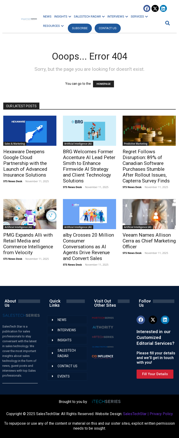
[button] (167, 23)
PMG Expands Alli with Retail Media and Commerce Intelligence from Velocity (28, 243)
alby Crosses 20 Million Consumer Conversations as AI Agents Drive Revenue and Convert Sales (88, 246)
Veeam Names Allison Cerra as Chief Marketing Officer (149, 240)
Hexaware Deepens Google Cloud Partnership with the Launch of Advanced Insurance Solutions (25, 163)
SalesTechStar (135, 414)
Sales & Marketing (15, 143)
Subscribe (80, 28)
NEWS (47, 16)
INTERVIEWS (117, 16)
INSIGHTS (62, 16)
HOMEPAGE (103, 83)
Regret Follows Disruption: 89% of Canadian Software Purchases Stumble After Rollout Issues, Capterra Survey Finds (146, 166)
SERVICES (139, 16)
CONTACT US (108, 28)
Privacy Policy (161, 414)
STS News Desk (12, 181)
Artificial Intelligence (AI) (78, 143)
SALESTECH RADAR (89, 16)
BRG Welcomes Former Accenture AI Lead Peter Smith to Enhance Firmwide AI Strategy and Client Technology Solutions (89, 166)
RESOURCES (53, 26)
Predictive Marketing (135, 143)
